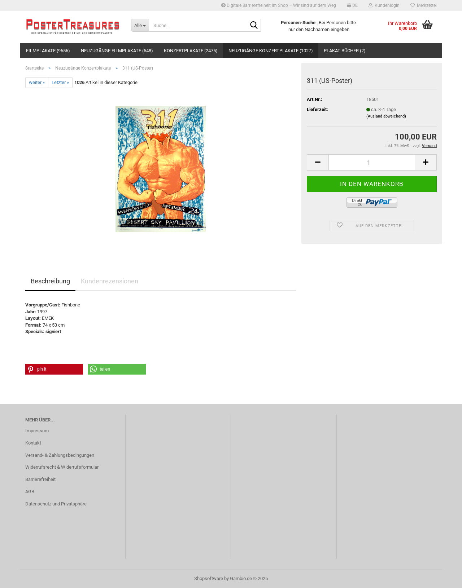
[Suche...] (140, 25)
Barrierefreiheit (40, 479)
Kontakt (33, 443)
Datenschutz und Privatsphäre (56, 504)
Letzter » (60, 82)
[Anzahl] (371, 162)
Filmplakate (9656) (48, 50)
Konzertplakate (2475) (191, 50)
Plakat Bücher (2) (345, 50)
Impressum (37, 430)
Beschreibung (50, 281)
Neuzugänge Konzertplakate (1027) (270, 50)
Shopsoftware (208, 578)
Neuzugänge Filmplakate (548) (117, 50)
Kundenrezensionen (109, 281)
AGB (29, 491)
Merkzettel (423, 5)
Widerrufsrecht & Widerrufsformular (62, 467)
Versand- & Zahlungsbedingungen (59, 455)
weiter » (37, 82)
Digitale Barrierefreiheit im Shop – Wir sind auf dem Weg (278, 5)
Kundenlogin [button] (384, 5)
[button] (352, 5)
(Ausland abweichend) (386, 116)
